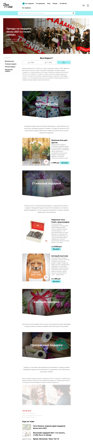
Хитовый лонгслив (59, 256)
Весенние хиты (9, 61)
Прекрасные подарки (9, 70)
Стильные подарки (10, 64)
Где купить (64, 163)
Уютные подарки (10, 67)
